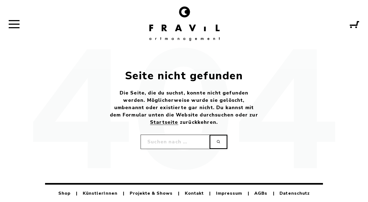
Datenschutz (294, 193)
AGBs (260, 193)
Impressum (229, 193)
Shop (64, 193)
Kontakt (194, 193)
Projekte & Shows (151, 193)
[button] (14, 24)
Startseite (164, 122)
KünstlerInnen (100, 193)
